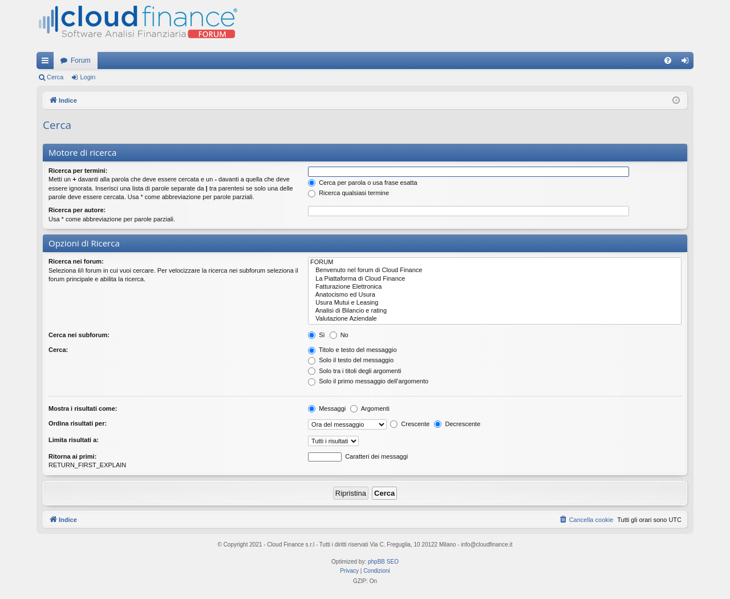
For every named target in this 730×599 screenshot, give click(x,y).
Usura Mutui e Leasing (494, 303)
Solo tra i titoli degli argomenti (354, 370)
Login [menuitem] (688, 62)
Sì (316, 334)
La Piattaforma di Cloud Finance (494, 279)
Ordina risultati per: (77, 423)
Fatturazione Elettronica (494, 287)
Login (87, 77)
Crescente (409, 423)
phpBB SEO (383, 561)
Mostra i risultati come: (82, 408)
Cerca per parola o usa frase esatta (362, 182)
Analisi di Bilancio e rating (494, 311)
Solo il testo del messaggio (351, 360)
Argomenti (370, 408)
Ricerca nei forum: (76, 261)
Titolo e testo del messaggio (352, 349)
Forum (81, 60)
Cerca (55, 77)
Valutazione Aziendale (494, 319)
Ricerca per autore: (77, 210)
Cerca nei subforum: (79, 334)
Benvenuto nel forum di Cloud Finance (494, 270)
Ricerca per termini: (77, 170)
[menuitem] (667, 60)
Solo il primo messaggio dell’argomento (368, 381)
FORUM (494, 262)
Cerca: (58, 349)
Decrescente (457, 423)
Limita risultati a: (73, 439)
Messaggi (327, 408)
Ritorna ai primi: (72, 456)
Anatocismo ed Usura (494, 295)
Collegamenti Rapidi (47, 62)
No (339, 334)
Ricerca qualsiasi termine (348, 192)
